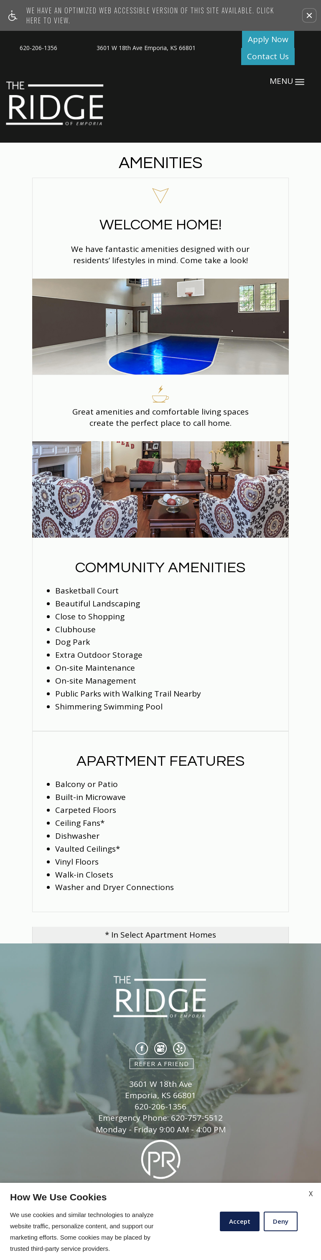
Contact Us (268, 56)
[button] (309, 15)
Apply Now (268, 39)
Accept (239, 1221)
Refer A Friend (161, 1063)
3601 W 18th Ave (160, 1084)
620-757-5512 (197, 1118)
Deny (280, 1221)
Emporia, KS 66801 (160, 1095)
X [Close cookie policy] (311, 1193)
